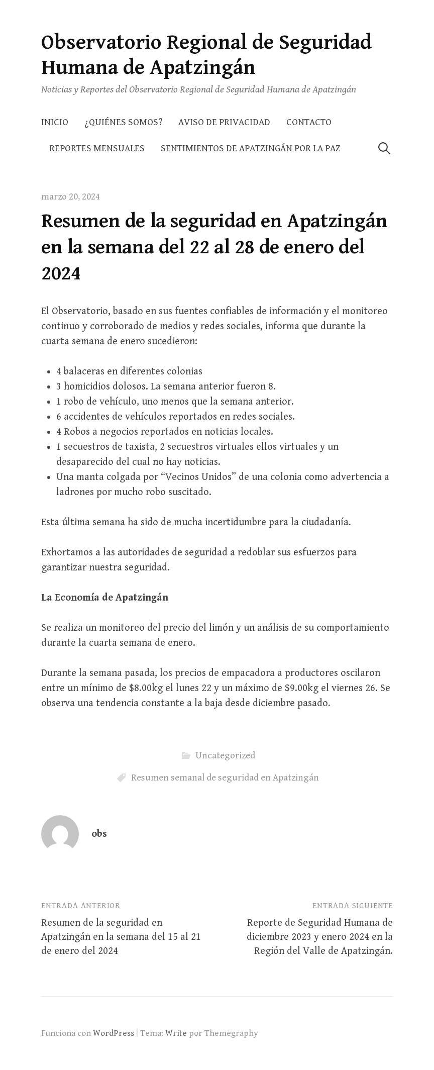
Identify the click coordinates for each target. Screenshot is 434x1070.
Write (176, 1033)
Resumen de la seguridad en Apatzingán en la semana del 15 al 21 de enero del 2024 (121, 937)
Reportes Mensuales (97, 148)
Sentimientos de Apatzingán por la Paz (251, 148)
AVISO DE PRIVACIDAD (224, 122)
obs (99, 834)
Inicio (54, 122)
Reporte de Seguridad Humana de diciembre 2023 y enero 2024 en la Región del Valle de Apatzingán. (320, 937)
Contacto (309, 122)
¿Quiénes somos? (123, 122)
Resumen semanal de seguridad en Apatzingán (225, 777)
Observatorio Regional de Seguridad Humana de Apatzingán (206, 55)
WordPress (113, 1033)
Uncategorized (225, 755)
